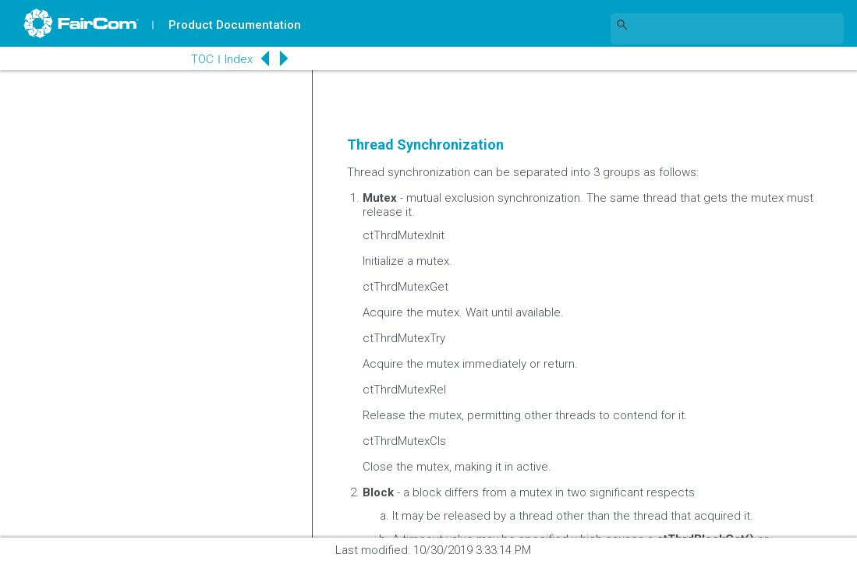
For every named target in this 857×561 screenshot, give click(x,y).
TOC (202, 59)
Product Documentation (234, 25)
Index (239, 59)
